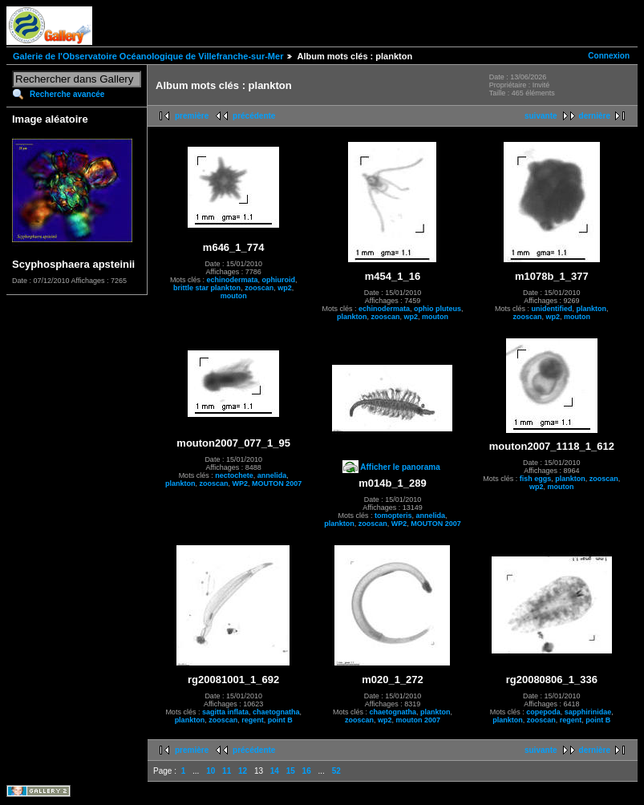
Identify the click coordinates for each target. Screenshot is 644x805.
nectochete (234, 475)
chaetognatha (276, 712)
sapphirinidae (588, 712)
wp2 (284, 288)
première (192, 115)
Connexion (609, 55)
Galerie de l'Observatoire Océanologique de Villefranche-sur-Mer (148, 56)
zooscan (259, 288)
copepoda (543, 712)
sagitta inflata (225, 712)
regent (252, 720)
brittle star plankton (207, 288)
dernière (594, 115)
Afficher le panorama (399, 467)
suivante (541, 115)
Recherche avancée (67, 94)
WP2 (240, 483)
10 (210, 771)
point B (280, 720)
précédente (254, 115)
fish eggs (536, 479)
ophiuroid (278, 280)
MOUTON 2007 (277, 483)
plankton (352, 317)
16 (306, 771)
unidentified (552, 309)
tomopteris (393, 516)
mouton (234, 296)
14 (274, 771)
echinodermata (231, 280)
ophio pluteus (437, 309)
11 (226, 771)
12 (242, 771)
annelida (272, 475)
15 (290, 771)
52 (336, 771)
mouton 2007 (418, 720)
